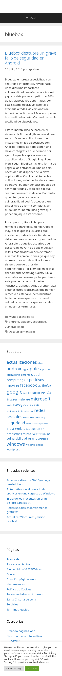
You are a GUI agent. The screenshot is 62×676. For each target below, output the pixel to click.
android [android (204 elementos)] (15, 369)
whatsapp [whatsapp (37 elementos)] (43, 438)
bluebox (26, 321)
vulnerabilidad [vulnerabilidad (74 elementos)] (17, 438)
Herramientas (16, 584)
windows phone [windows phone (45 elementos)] (34, 444)
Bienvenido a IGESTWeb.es (24, 569)
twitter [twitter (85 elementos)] (37, 433)
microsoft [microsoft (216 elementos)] (40, 399)
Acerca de (13, 559)
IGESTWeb (13, 641)
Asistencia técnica (18, 564)
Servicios (12, 604)
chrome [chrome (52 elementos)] (25, 375)
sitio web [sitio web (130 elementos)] (14, 428)
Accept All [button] (32, 668)
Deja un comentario (22, 332)
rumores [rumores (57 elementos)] (28, 417)
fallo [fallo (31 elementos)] (39, 386)
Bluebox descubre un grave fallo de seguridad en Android (30, 58)
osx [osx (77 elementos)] (36, 404)
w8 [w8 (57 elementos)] (29, 438)
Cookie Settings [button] (14, 668)
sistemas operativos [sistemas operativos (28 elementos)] (40, 423)
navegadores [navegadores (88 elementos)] (23, 404)
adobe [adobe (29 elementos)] (40, 363)
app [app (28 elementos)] (24, 370)
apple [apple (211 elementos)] (33, 369)
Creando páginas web (21, 631)
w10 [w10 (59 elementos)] (34, 438)
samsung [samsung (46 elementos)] (40, 417)
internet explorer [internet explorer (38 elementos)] (36, 392)
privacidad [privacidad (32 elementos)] (28, 411)
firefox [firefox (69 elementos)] (46, 385)
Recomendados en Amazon (24, 594)
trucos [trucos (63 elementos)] (27, 434)
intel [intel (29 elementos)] (25, 393)
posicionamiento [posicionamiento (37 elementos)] (15, 411)
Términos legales (18, 609)
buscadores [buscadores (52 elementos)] (14, 375)
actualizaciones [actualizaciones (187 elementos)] (22, 362)
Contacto (13, 574)
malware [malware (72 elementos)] (24, 399)
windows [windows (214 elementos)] (16, 444)
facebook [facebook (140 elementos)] (28, 385)
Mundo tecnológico (21, 317)
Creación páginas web (21, 579)
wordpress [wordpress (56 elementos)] (13, 449)
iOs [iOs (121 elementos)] (48, 392)
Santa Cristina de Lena (21, 599)
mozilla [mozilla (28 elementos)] (10, 405)
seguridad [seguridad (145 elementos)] (16, 422)
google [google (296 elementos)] (14, 391)
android (14, 321)
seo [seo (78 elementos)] (28, 423)
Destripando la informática (24, 636)
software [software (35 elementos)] (27, 429)
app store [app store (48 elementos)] (45, 369)
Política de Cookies (19, 589)
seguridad (39, 321)
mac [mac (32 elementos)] (15, 399)
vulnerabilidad (14, 327)
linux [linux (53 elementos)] (10, 399)
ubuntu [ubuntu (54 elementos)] (46, 434)
